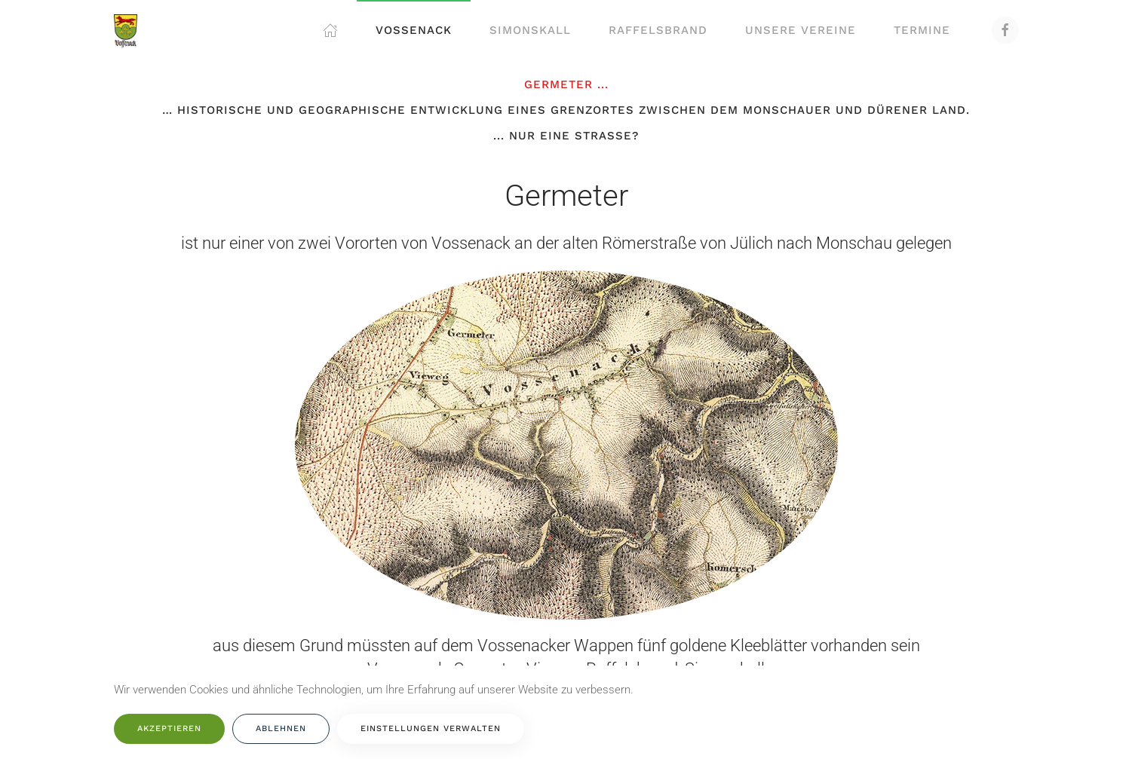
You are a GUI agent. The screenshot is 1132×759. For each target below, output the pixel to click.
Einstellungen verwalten (430, 728)
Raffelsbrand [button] (658, 30)
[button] (330, 30)
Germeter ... (566, 84)
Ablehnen (281, 728)
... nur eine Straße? (566, 135)
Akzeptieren (169, 728)
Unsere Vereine (800, 30)
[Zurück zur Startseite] (125, 30)
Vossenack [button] (414, 30)
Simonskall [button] (530, 30)
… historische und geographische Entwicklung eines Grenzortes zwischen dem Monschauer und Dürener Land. (566, 110)
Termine (922, 30)
